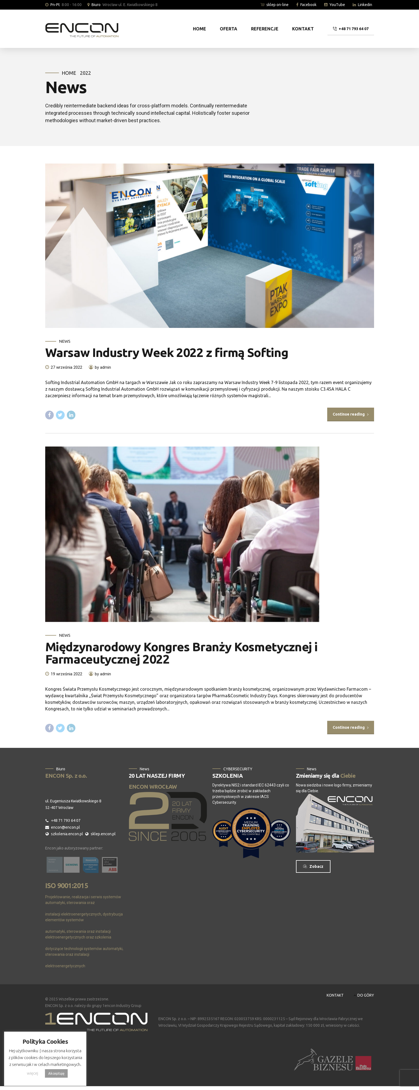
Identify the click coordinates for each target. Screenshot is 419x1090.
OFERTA (228, 28)
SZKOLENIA (227, 776)
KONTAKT (303, 28)
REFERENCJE (264, 28)
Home (69, 73)
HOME (199, 28)
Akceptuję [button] (56, 1073)
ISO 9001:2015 (66, 885)
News (64, 341)
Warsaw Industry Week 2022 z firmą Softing (166, 353)
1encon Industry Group (121, 1005)
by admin (103, 367)
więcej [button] (32, 1073)
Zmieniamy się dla (326, 776)
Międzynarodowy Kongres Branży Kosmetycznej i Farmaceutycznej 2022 (181, 659)
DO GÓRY (365, 995)
